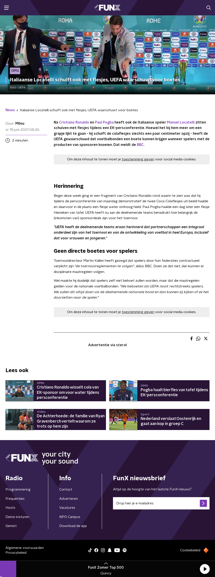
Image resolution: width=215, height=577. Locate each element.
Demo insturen (17, 517)
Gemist (11, 526)
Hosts (10, 507)
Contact (65, 489)
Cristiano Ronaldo (74, 122)
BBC (140, 145)
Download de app (73, 526)
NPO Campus (69, 517)
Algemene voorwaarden (24, 548)
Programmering (17, 489)
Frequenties (15, 498)
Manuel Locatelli (181, 122)
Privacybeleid (16, 552)
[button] (205, 569)
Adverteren (68, 498)
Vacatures (67, 507)
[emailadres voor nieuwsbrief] (161, 503)
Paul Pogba (104, 122)
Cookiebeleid (190, 550)
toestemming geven (138, 159)
